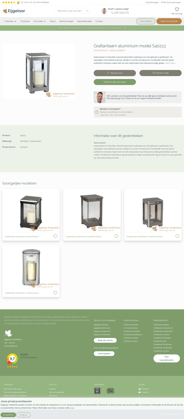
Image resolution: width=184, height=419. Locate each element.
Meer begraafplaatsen (167, 358)
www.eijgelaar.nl (10, 346)
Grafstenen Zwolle (161, 351)
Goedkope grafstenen (133, 335)
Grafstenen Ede (160, 341)
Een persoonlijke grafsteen (15, 392)
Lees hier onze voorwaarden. (113, 115)
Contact (99, 21)
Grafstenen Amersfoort (163, 328)
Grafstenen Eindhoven (163, 344)
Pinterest (144, 389)
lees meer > (171, 63)
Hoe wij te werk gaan (12, 389)
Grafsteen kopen (131, 341)
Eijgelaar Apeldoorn (102, 331)
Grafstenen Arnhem (162, 335)
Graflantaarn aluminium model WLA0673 (145, 236)
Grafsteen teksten (131, 338)
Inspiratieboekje (84, 21)
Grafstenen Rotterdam (163, 348)
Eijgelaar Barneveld (102, 328)
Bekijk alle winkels (105, 340)
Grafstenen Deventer (162, 338)
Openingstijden (104, 354)
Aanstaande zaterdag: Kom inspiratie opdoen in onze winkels (92, 28)
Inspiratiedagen (152, 2)
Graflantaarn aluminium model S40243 (22, 293)
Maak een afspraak (169, 21)
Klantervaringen (66, 21)
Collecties (10, 21)
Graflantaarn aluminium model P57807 (22, 236)
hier (72, 408)
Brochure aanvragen (171, 2)
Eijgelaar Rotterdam (102, 335)
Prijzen (53, 21)
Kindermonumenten (132, 331)
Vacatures (53, 395)
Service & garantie (56, 392)
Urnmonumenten (131, 328)
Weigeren (23, 415)
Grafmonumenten (131, 325)
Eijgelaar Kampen (101, 325)
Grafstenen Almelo (161, 325)
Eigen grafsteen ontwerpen (15, 395)
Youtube (143, 392)
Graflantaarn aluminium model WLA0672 (84, 236)
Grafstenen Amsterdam (163, 331)
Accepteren (8, 415)
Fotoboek (25, 21)
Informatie (39, 21)
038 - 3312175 (9, 343)
